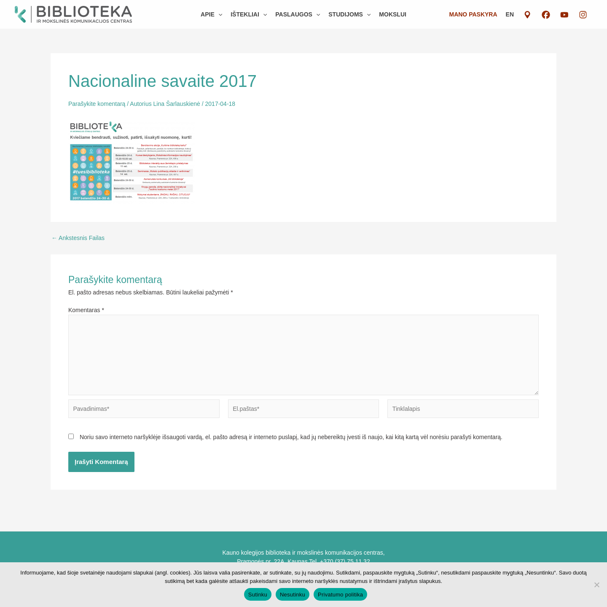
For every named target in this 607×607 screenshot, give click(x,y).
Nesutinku (292, 594)
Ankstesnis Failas (78, 238)
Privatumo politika (340, 594)
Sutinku (257, 594)
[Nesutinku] (596, 584)
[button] (211, 14)
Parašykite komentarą (96, 103)
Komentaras (86, 310)
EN (510, 14)
